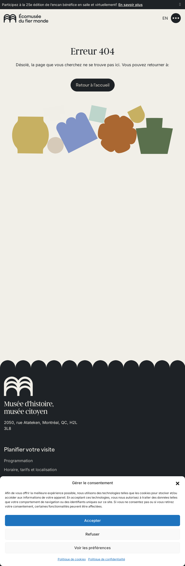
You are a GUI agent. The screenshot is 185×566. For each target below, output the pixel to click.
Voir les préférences (92, 547)
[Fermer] (180, 4)
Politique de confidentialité (106, 559)
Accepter (92, 520)
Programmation (18, 460)
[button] (177, 482)
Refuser (92, 534)
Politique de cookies (72, 559)
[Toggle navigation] (176, 18)
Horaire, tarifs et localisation (30, 469)
